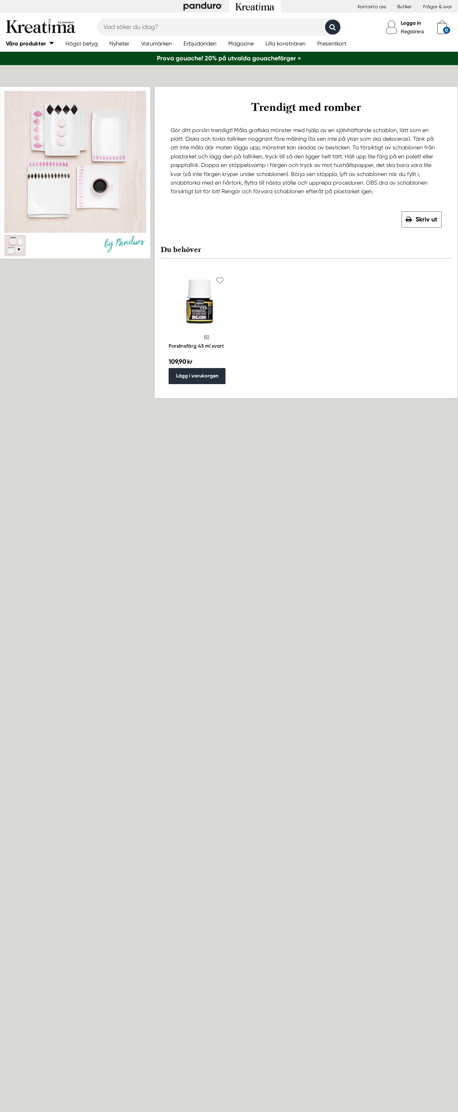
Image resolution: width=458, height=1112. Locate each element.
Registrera (412, 31)
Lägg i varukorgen (197, 376)
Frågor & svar (437, 6)
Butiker (404, 6)
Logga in (411, 23)
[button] (30, 43)
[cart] (442, 27)
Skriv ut (426, 219)
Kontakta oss (372, 6)
